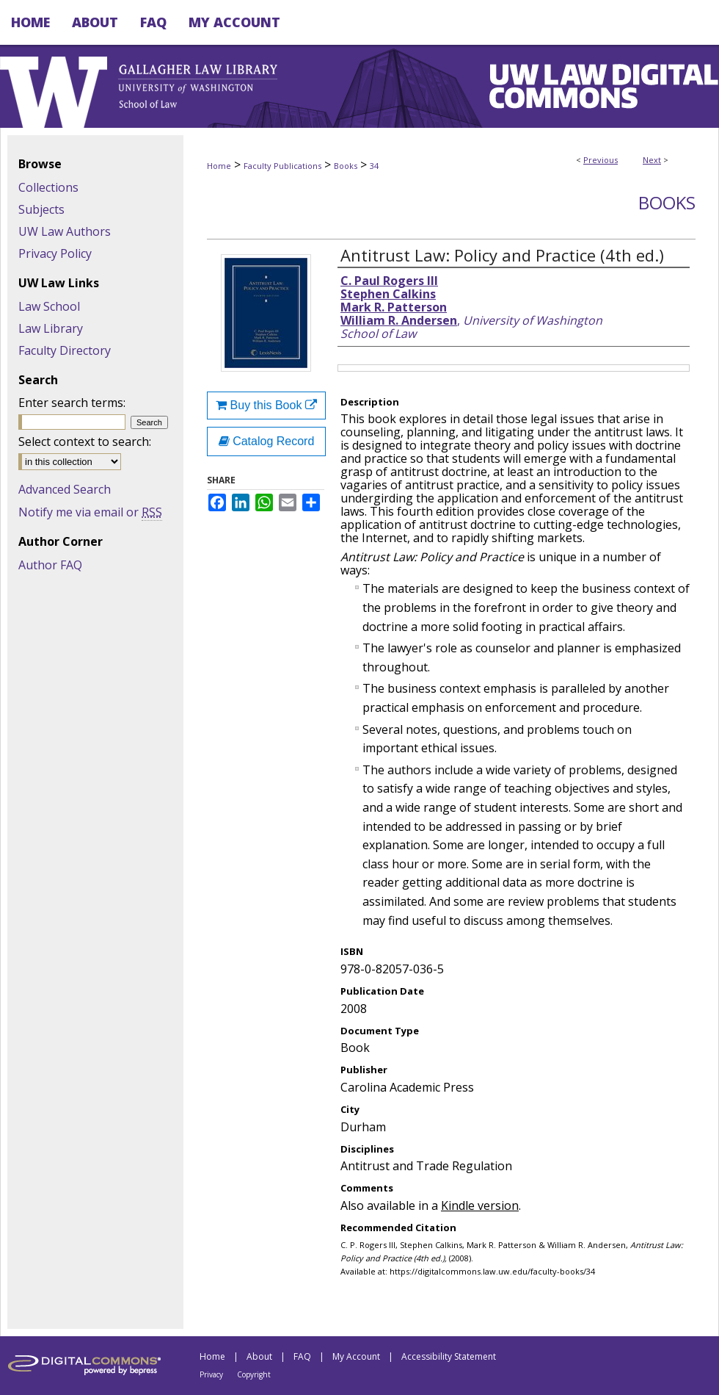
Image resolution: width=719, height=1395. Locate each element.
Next (652, 159)
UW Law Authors (64, 231)
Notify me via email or (90, 512)
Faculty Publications (282, 165)
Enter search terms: (71, 402)
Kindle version (480, 1205)
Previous (600, 159)
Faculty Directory (64, 350)
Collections (48, 187)
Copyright (254, 1374)
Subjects (41, 209)
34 (374, 165)
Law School (49, 306)
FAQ (302, 1356)
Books (345, 165)
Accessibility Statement (448, 1356)
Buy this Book (266, 405)
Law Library (50, 328)
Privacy (211, 1374)
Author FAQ (50, 565)
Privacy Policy (55, 253)
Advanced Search (64, 489)
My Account (356, 1356)
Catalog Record (267, 441)
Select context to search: (84, 441)
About (259, 1356)
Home (219, 165)
